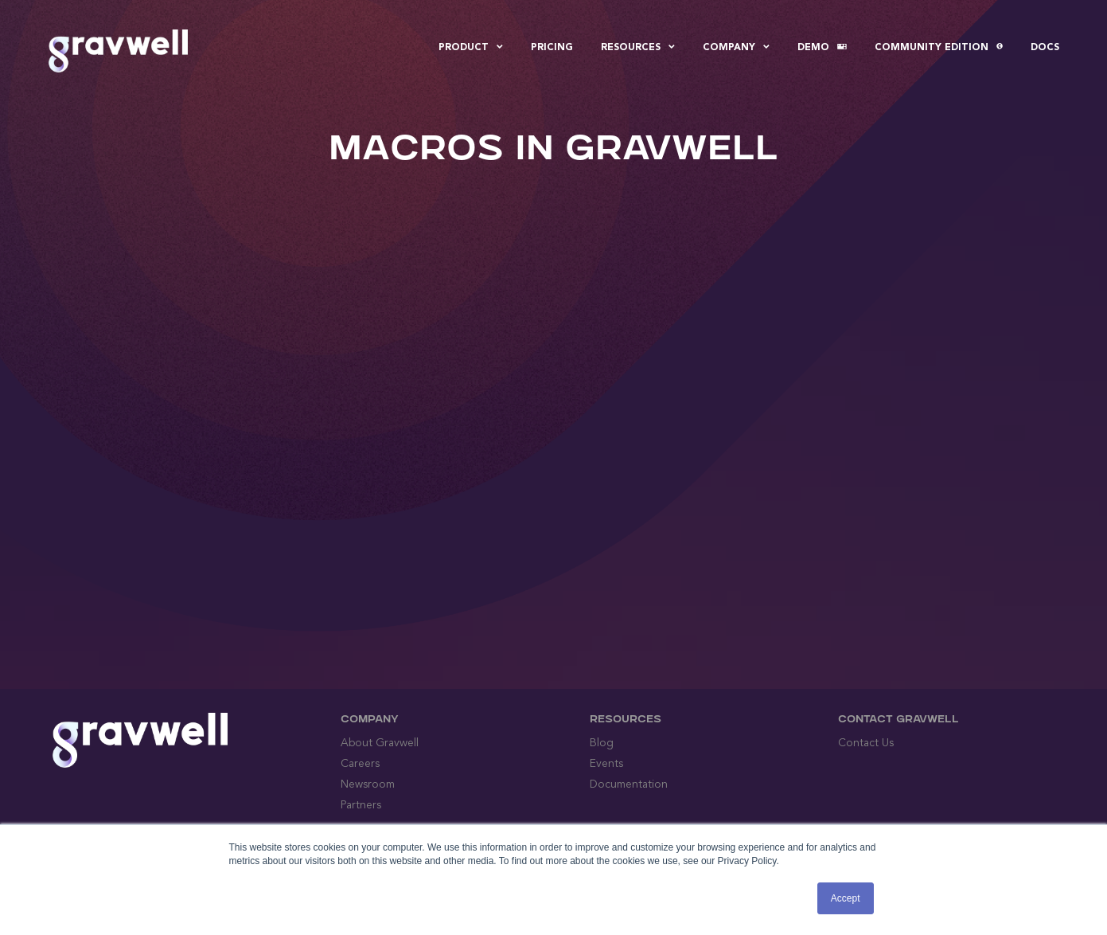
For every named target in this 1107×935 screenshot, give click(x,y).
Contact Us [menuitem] (866, 743)
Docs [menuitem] (1045, 48)
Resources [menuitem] (638, 48)
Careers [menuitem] (360, 763)
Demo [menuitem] (822, 48)
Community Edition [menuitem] (939, 48)
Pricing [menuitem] (552, 48)
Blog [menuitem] (602, 743)
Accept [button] (845, 898)
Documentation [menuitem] (629, 784)
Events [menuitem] (606, 763)
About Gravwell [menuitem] (380, 743)
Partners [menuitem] (361, 805)
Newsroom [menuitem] (368, 784)
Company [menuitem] (736, 48)
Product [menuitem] (471, 48)
